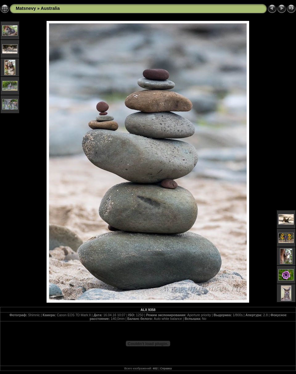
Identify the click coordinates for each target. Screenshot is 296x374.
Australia (50, 8)
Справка (166, 368)
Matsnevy (26, 8)
